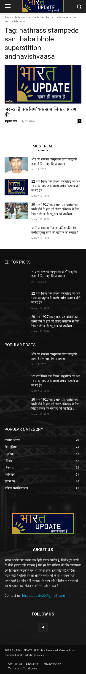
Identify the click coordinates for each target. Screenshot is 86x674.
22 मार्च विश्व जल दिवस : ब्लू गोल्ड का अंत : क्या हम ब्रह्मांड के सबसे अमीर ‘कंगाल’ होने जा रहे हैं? (56, 186)
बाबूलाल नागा (11, 121)
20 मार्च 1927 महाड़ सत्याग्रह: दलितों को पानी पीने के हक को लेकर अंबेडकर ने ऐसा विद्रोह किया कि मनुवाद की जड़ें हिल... (55, 209)
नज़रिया (9, 101)
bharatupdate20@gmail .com (43, 595)
